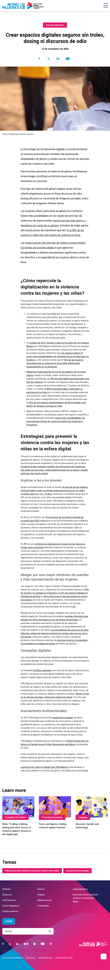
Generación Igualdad (62, 717)
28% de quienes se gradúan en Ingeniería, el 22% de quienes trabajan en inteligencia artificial (55, 593)
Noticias (6, 889)
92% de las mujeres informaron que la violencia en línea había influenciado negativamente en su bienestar (54, 363)
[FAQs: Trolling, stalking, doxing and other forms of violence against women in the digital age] (18, 816)
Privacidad (31, 958)
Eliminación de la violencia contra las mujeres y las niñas (32, 871)
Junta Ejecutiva (80, 889)
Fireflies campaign (42, 670)
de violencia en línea (68, 235)
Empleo (41, 894)
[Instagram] (50, 944)
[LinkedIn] (17, 944)
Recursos (7, 894)
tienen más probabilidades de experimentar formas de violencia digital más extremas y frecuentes (55, 421)
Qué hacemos (9, 900)
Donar (8, 921)
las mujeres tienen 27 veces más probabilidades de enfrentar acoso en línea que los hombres (57, 356)
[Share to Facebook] (39, 59)
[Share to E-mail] (67, 59)
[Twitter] (10, 944)
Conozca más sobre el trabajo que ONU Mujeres (44, 767)
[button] (103, 956)
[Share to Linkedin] (58, 59)
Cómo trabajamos (11, 905)
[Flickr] (26, 944)
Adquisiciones (44, 900)
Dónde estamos (10, 911)
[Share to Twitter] (48, 58)
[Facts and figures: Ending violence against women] (55, 812)
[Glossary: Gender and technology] (92, 812)
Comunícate (43, 905)
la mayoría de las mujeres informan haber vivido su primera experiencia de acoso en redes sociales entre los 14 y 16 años (54, 490)
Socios (40, 889)
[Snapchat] (34, 944)
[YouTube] (42, 944)
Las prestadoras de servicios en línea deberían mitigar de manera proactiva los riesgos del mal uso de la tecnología (55, 633)
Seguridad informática (12, 958)
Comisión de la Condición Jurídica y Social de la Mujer (85, 898)
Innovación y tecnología (77, 871)
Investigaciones (45, 958)
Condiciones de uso (64, 958)
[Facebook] (3, 944)
